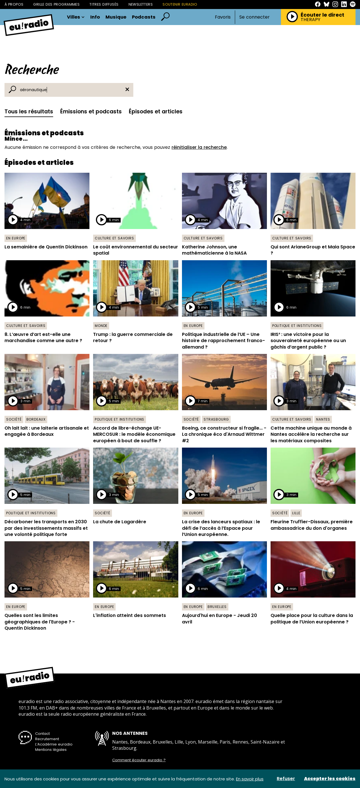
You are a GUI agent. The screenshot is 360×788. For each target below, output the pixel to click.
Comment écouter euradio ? (139, 760)
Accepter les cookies (330, 778)
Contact (42, 733)
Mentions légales (51, 749)
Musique (115, 17)
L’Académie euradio (54, 744)
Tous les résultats (28, 111)
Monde (101, 325)
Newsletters (141, 4)
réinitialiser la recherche (199, 147)
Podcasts (144, 17)
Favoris (223, 17)
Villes (76, 17)
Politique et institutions (297, 325)
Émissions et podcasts (91, 111)
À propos (13, 4)
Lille (296, 513)
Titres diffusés (103, 4)
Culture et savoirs (114, 238)
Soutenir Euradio (180, 4)
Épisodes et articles (156, 111)
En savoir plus (250, 779)
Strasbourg (216, 419)
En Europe (15, 238)
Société (14, 419)
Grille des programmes (56, 4)
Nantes (323, 419)
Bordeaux (36, 419)
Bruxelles (217, 606)
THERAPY (310, 19)
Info (95, 17)
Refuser (286, 778)
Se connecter (254, 17)
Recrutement (47, 739)
